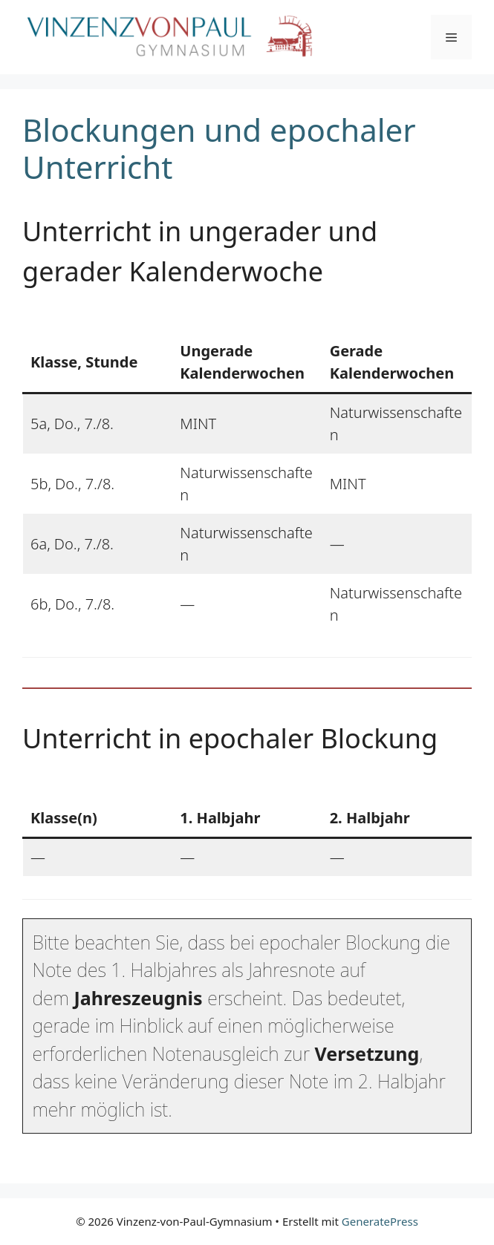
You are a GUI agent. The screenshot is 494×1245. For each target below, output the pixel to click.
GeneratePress (380, 1221)
